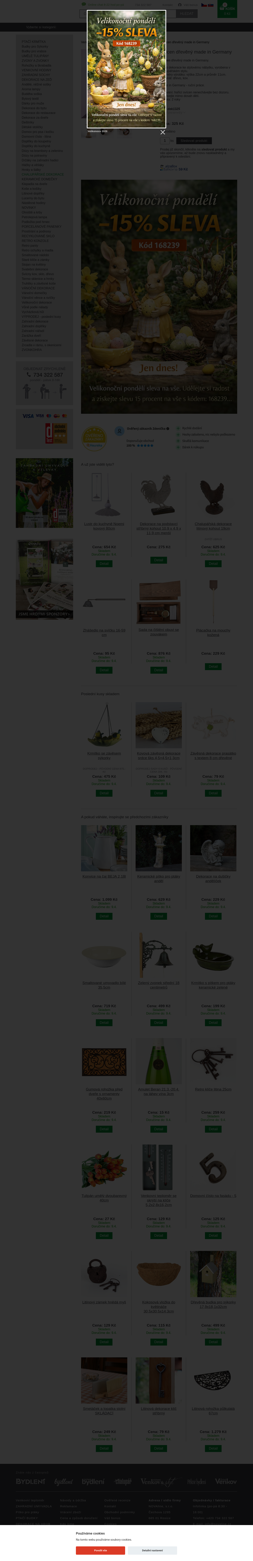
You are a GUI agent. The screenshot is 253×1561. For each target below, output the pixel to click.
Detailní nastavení (152, 1550)
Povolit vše (100, 1550)
